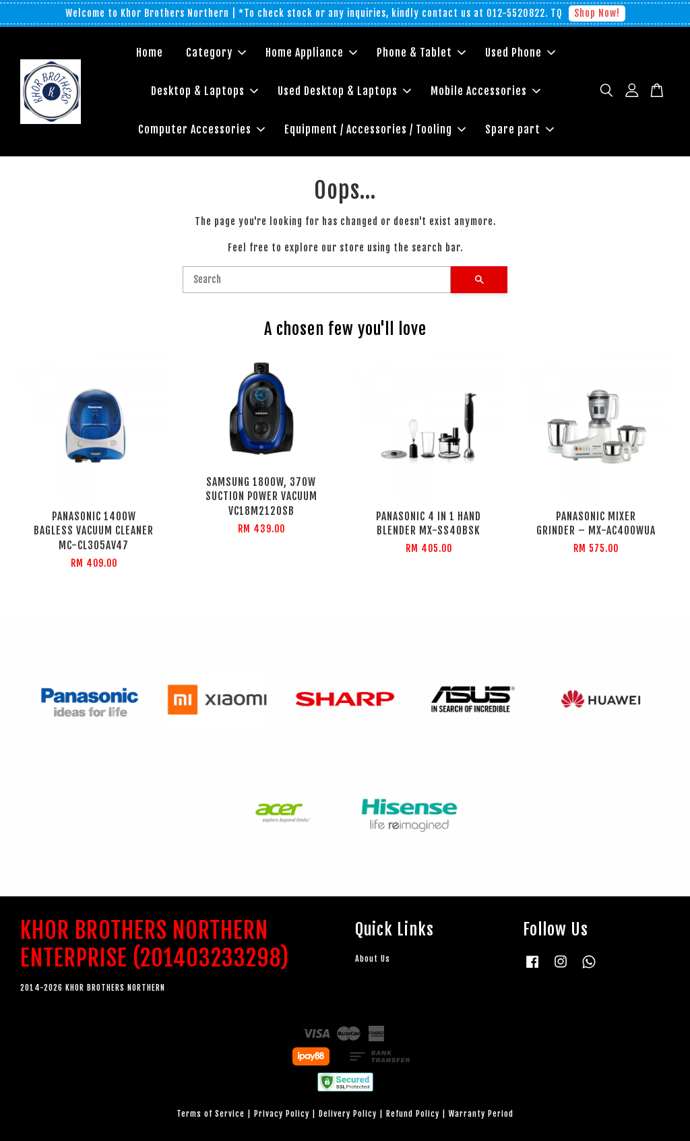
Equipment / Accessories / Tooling (375, 129)
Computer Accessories (201, 129)
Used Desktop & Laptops (344, 91)
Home (149, 52)
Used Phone (520, 52)
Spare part (519, 129)
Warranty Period (481, 1114)
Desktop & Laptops (204, 91)
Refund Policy (412, 1114)
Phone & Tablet (421, 52)
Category (216, 52)
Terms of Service (211, 1114)
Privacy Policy (281, 1114)
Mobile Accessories (485, 91)
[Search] (317, 279)
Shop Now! (597, 13)
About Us (372, 959)
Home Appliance (311, 52)
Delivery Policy (348, 1114)
